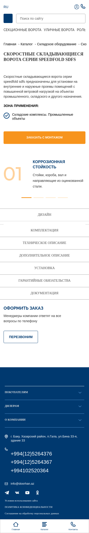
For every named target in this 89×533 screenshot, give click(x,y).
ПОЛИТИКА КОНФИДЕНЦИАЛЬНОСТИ (28, 506)
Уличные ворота (59, 30)
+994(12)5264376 (31, 454)
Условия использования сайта (21, 500)
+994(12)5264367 (31, 462)
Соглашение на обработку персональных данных (32, 513)
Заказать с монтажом (44, 137)
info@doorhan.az (22, 483)
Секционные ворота (23, 30)
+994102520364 (30, 470)
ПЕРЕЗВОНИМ (21, 337)
